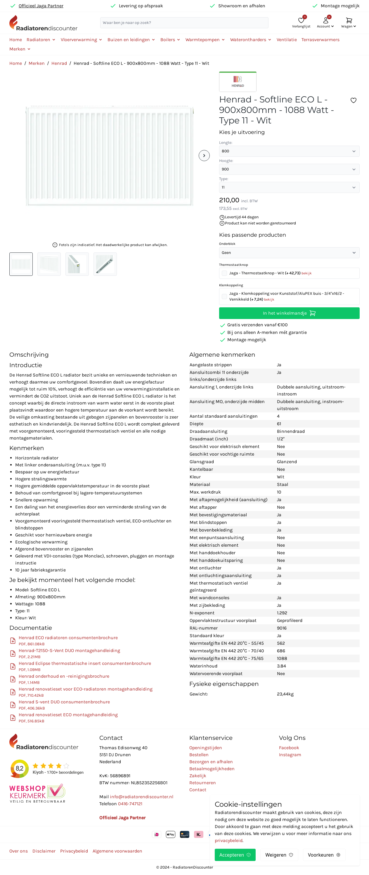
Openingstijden (205, 747)
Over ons (18, 851)
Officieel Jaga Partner (41, 5)
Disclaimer (44, 851)
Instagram (290, 754)
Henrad (59, 63)
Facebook (289, 747)
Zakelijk (197, 775)
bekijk (307, 273)
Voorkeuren (324, 855)
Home (15, 39)
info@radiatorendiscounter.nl (141, 796)
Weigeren (279, 855)
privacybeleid (228, 840)
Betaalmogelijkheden (212, 768)
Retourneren (202, 782)
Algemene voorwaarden (117, 851)
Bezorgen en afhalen (211, 761)
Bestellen (199, 754)
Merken (37, 63)
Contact (197, 789)
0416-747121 (130, 803)
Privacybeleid (74, 851)
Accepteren (235, 855)
